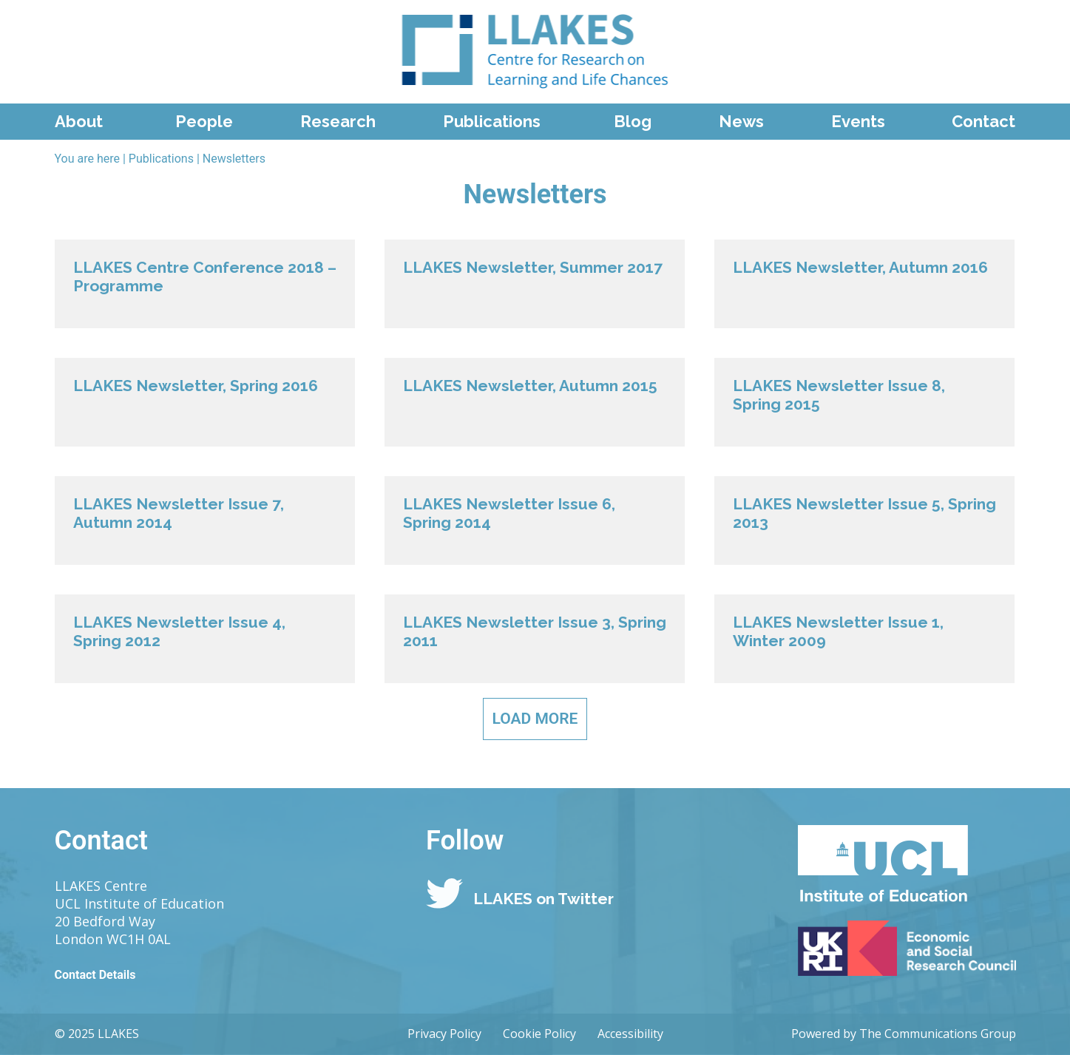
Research (338, 121)
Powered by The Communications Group (903, 1033)
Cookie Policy (539, 1033)
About (79, 121)
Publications (492, 121)
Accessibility (630, 1033)
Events (858, 121)
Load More (535, 718)
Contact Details (95, 975)
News (741, 121)
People (204, 121)
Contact (983, 121)
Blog (632, 121)
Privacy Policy (444, 1033)
